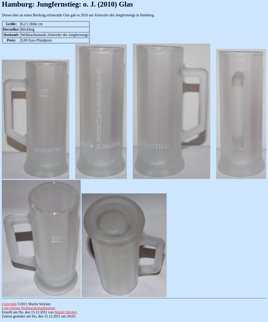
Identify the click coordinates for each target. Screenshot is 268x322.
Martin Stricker (66, 312)
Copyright (9, 304)
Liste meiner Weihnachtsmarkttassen (28, 308)
